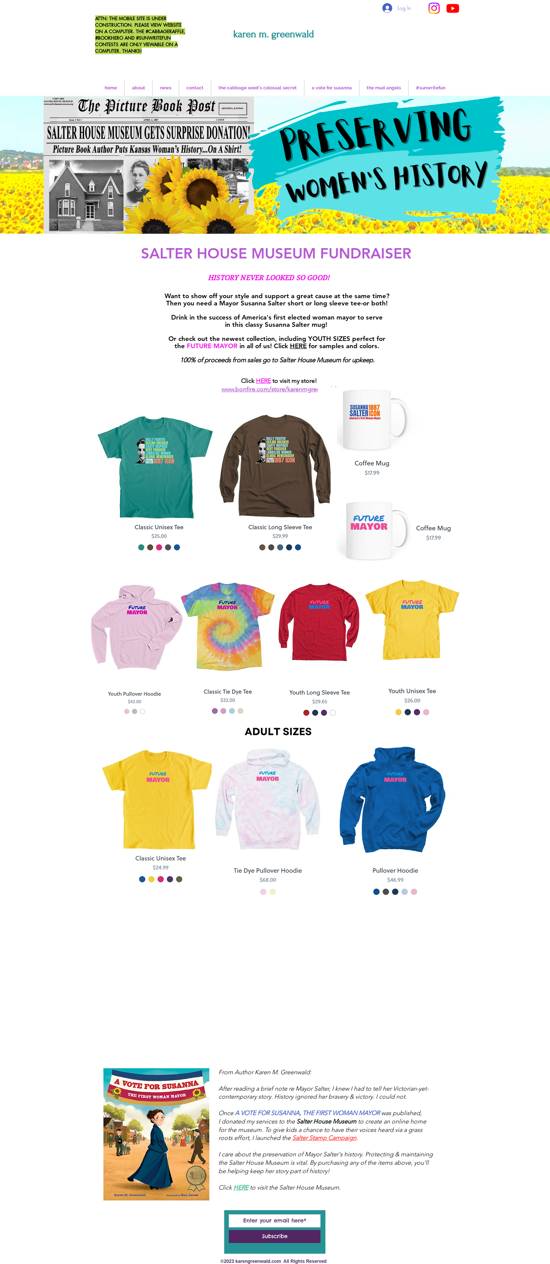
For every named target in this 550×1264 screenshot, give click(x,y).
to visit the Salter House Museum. (295, 1187)
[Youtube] (452, 8)
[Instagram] (434, 8)
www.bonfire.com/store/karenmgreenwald (279, 389)
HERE (298, 346)
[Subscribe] (274, 1236)
